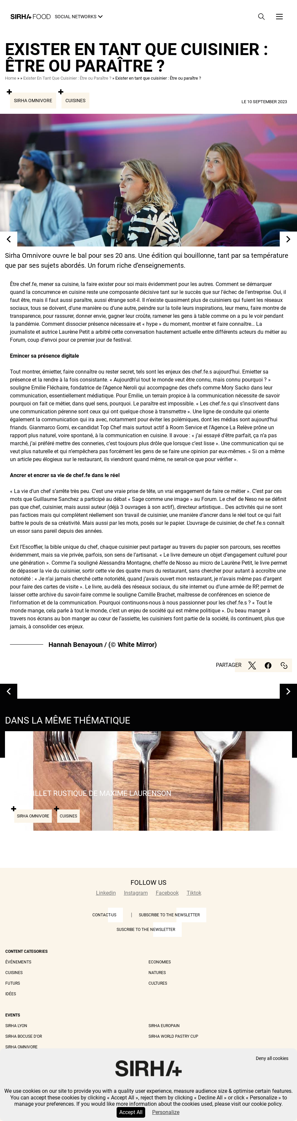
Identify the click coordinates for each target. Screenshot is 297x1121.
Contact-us (104, 915)
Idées (10, 994)
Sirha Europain (164, 1025)
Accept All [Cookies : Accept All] (131, 1112)
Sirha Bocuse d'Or (23, 1036)
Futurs (12, 983)
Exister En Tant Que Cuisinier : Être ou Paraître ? (67, 78)
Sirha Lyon (16, 1025)
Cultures (157, 983)
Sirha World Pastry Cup (173, 1036)
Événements (18, 962)
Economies (159, 962)
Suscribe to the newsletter (146, 929)
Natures (157, 972)
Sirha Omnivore (33, 100)
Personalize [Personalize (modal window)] (165, 1112)
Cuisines (75, 100)
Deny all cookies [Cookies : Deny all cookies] (272, 1058)
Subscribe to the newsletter (169, 915)
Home (10, 78)
